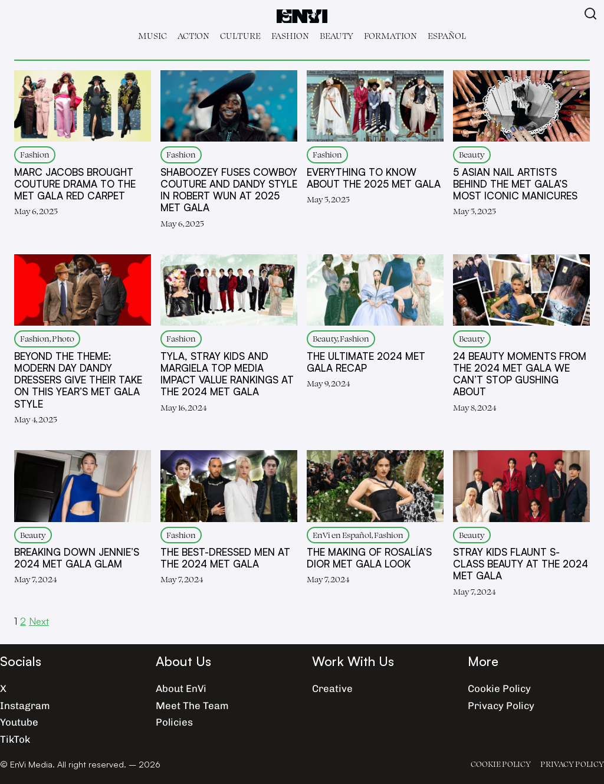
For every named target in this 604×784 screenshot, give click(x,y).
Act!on (193, 35)
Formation (390, 35)
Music (152, 35)
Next (39, 621)
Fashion (290, 35)
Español (447, 35)
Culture (240, 35)
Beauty (336, 35)
